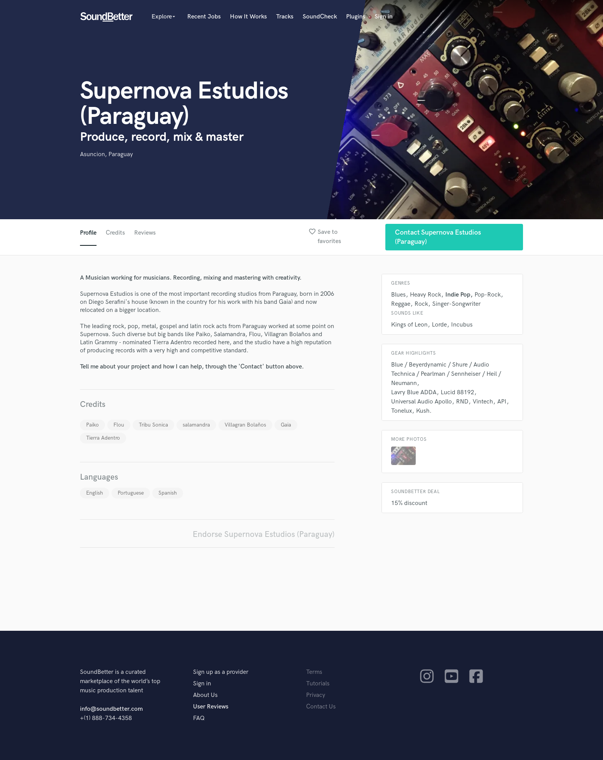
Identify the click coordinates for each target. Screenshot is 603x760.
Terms (314, 672)
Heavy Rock (425, 294)
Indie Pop (457, 294)
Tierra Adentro (103, 438)
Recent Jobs (204, 16)
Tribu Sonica (153, 425)
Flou (118, 425)
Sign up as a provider (220, 672)
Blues (398, 294)
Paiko (92, 425)
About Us (205, 695)
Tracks (284, 16)
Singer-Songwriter (456, 304)
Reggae (400, 304)
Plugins (355, 16)
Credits (115, 233)
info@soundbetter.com (111, 709)
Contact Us (321, 706)
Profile (88, 233)
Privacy (315, 695)
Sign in (384, 16)
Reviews (145, 233)
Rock (421, 304)
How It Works (248, 16)
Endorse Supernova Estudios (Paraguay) (264, 534)
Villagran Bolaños (245, 425)
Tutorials (318, 683)
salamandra (196, 425)
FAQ (199, 718)
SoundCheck (320, 16)
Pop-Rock (488, 294)
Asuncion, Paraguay (106, 154)
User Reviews (210, 706)
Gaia (286, 425)
